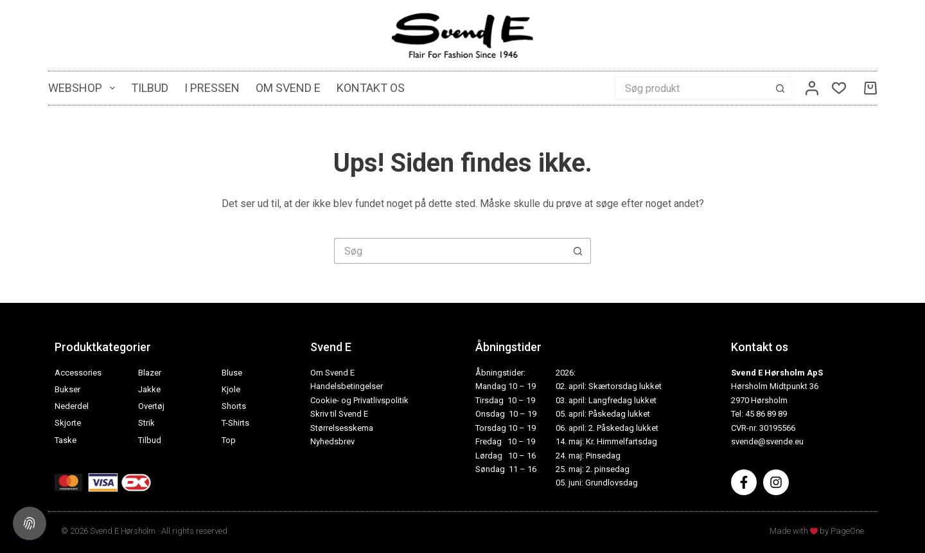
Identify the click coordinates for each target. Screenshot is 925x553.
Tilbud (149, 88)
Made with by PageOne (817, 531)
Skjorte (68, 423)
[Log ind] (812, 88)
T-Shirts (235, 423)
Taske (65, 440)
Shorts (234, 406)
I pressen (212, 88)
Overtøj (151, 406)
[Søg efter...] (692, 88)
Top (229, 440)
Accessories (78, 372)
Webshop (84, 88)
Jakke (149, 389)
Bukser (67, 389)
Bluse (232, 372)
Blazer (149, 372)
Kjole (231, 389)
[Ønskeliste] (839, 88)
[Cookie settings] (29, 523)
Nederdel (72, 406)
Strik (146, 423)
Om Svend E (288, 88)
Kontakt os (371, 88)
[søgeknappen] (780, 88)
